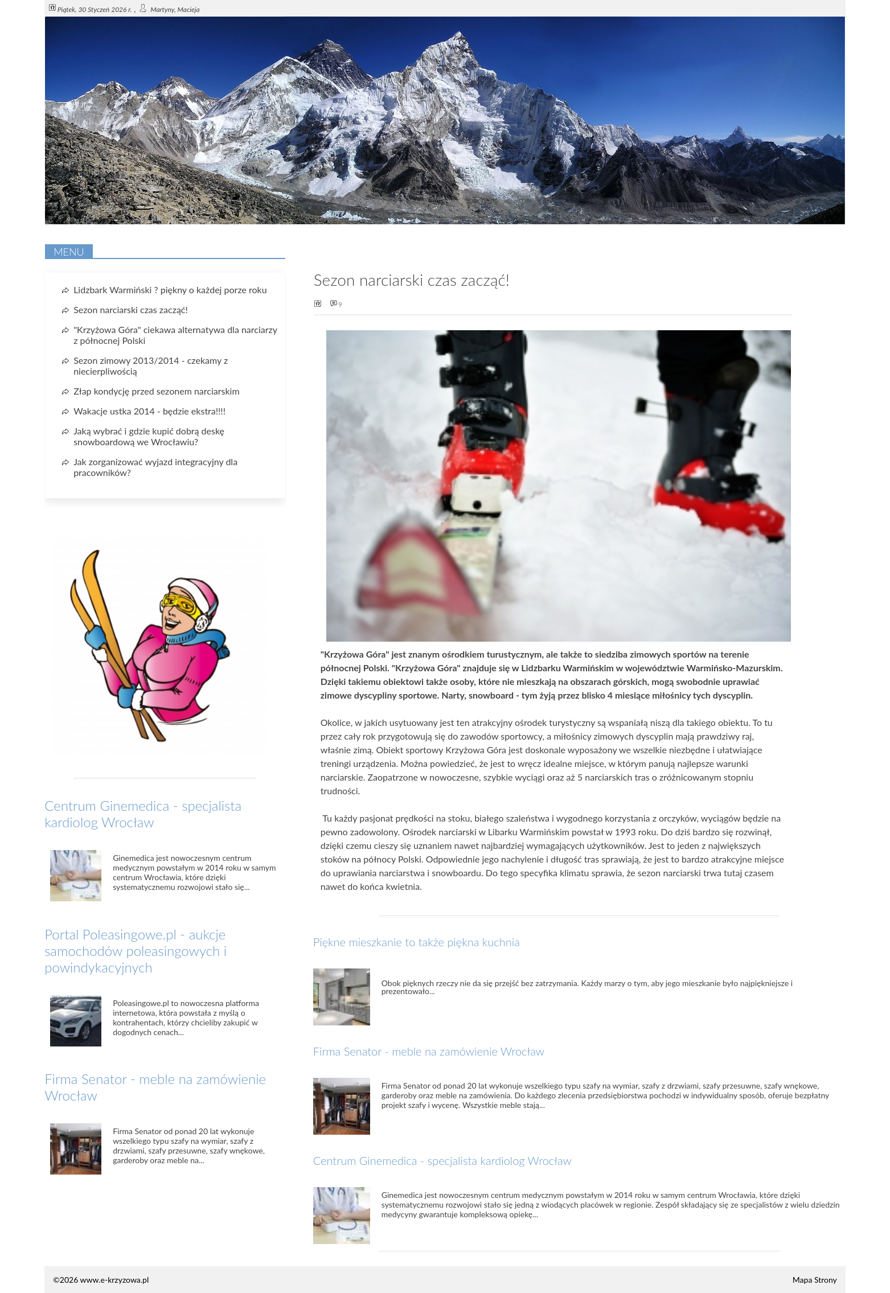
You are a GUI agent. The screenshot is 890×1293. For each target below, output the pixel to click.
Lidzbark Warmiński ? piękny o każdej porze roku (169, 289)
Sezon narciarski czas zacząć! (130, 309)
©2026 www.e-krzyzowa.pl (101, 1279)
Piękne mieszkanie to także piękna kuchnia (416, 942)
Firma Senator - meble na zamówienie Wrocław (428, 1051)
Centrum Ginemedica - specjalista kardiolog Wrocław (442, 1160)
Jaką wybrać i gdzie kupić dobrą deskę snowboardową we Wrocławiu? (148, 436)
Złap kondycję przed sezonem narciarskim (156, 390)
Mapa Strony (815, 1279)
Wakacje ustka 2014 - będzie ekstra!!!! (149, 410)
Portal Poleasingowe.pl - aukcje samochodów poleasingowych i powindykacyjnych (135, 950)
